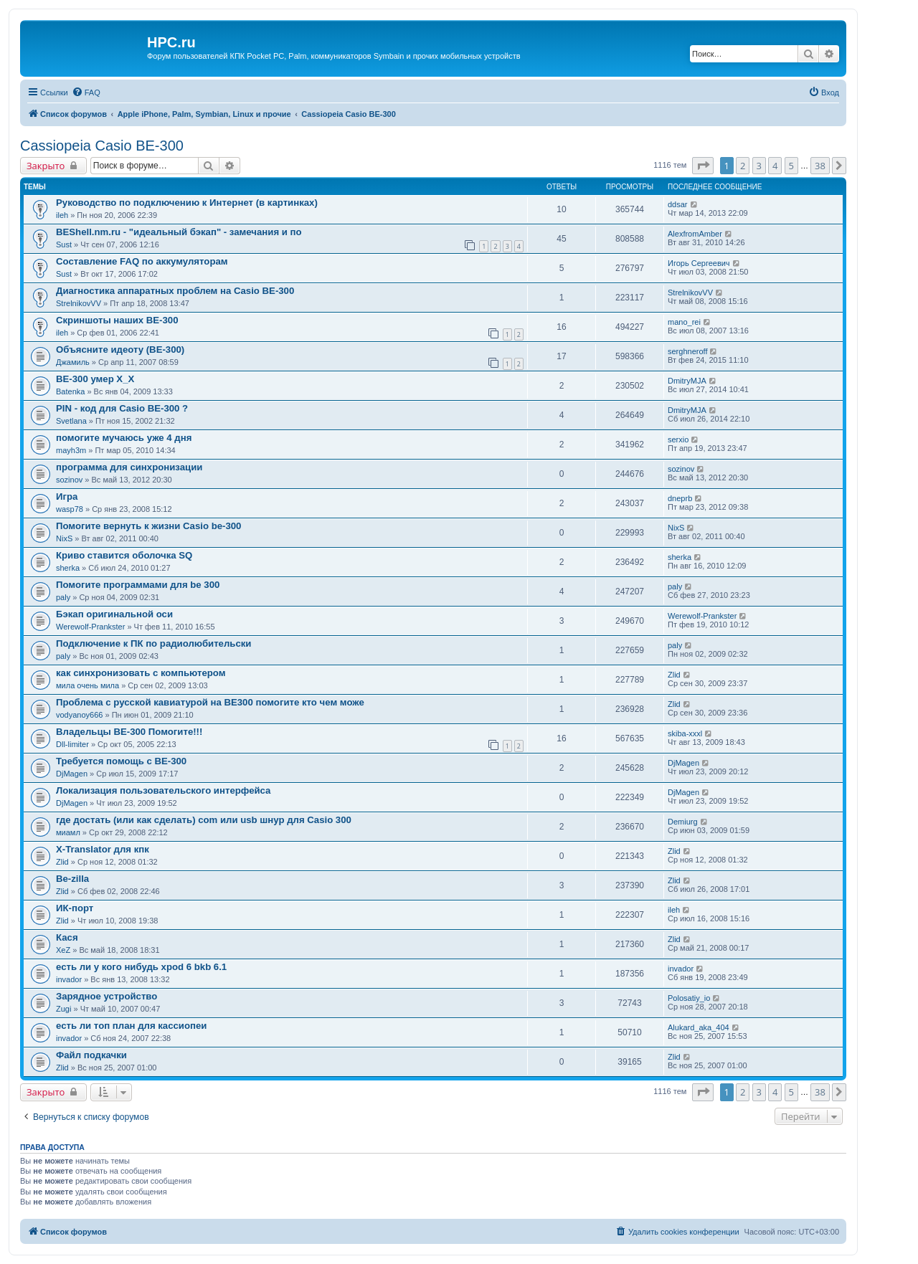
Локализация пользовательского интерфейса (163, 790)
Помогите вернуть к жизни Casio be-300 (148, 526)
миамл (68, 832)
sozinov (69, 479)
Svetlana (71, 421)
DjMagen (71, 773)
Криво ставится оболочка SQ (124, 555)
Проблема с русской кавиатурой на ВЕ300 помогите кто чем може (210, 702)
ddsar (678, 204)
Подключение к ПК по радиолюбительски (153, 643)
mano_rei (684, 322)
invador (69, 979)
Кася (67, 937)
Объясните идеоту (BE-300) (120, 349)
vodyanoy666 (79, 715)
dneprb (680, 498)
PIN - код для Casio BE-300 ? (122, 408)
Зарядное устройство (106, 996)
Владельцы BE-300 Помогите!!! (129, 731)
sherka (68, 568)
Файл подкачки (91, 1055)
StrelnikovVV (78, 303)
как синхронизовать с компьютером (140, 672)
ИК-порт (74, 908)
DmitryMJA (687, 380)
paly (63, 597)
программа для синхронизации (129, 467)
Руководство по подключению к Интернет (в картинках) (187, 202)
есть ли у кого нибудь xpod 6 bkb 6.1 (141, 966)
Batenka (70, 391)
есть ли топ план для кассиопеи (131, 1025)
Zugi (63, 1008)
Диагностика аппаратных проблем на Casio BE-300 (175, 290)
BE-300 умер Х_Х (95, 379)
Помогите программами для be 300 (137, 584)
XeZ (63, 950)
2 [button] (742, 165)
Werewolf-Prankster (90, 626)
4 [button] (774, 165)
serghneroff (687, 351)
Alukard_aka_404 (698, 1027)
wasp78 (69, 509)
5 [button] (791, 165)
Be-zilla (72, 878)
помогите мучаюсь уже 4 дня (123, 437)
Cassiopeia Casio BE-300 (102, 145)
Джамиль (73, 362)
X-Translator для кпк (102, 849)
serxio (678, 439)
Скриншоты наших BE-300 (117, 320)
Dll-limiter (72, 744)
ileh (62, 215)
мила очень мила (87, 685)
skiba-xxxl (685, 733)
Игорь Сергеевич (699, 263)
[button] (703, 165)
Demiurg (683, 821)
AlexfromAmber (695, 233)
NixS (64, 538)
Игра (66, 496)
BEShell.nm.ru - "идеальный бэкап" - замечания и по (179, 232)
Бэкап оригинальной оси (114, 614)
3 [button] (759, 165)
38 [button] (820, 165)
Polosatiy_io (689, 998)
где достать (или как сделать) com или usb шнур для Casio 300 (203, 819)
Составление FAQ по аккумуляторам (142, 261)
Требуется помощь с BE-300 (121, 761)
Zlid (674, 674)
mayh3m (71, 450)
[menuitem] (86, 92)
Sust (64, 244)
